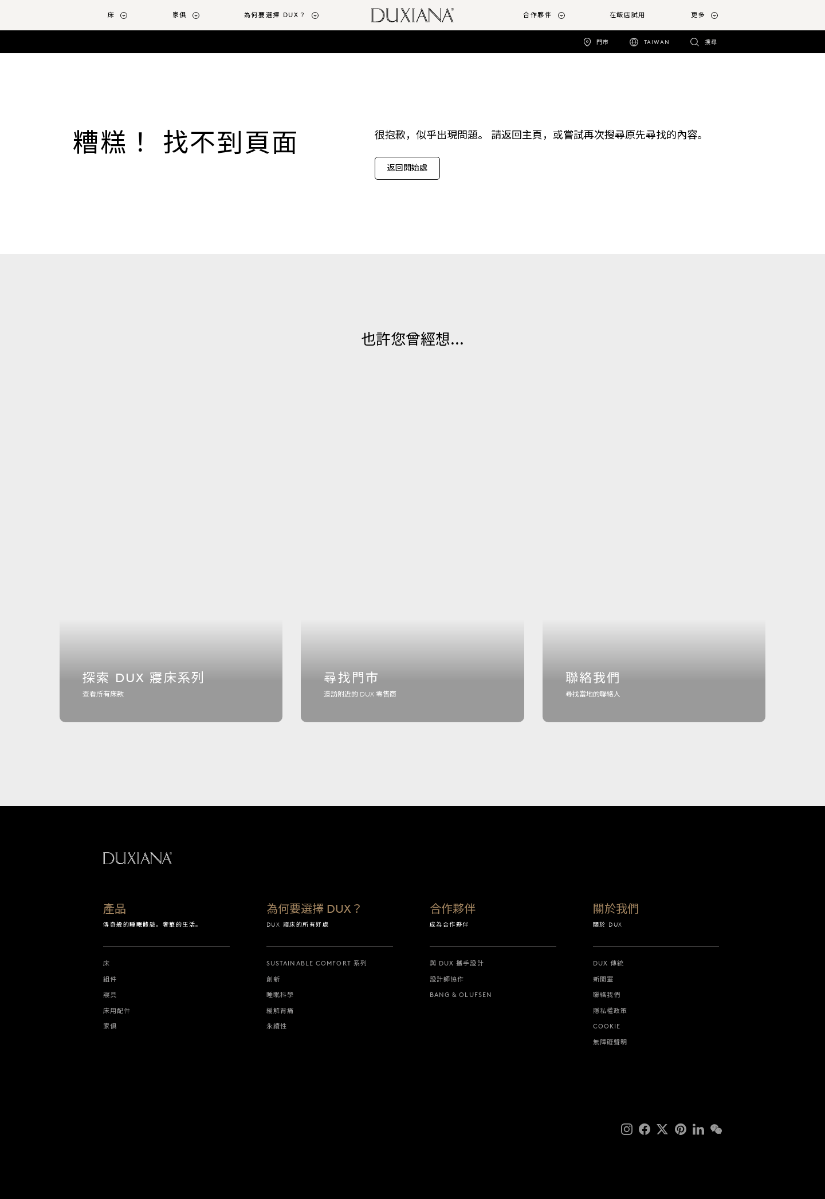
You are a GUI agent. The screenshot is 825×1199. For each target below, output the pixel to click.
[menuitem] (135, 15)
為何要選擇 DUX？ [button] (275, 15)
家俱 (110, 1026)
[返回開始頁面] (412, 15)
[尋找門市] (412, 593)
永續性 (276, 1026)
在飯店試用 (628, 15)
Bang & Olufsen (461, 995)
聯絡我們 (606, 995)
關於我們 (616, 909)
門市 (602, 42)
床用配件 (117, 1011)
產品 (114, 909)
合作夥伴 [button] (537, 15)
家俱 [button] (179, 15)
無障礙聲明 (610, 1042)
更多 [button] (698, 15)
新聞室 (603, 979)
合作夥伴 (453, 909)
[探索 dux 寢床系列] (171, 593)
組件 (110, 979)
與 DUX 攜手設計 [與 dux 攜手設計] (457, 963)
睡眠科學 (280, 995)
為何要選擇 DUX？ (314, 909)
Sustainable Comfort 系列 (316, 963)
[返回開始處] (407, 168)
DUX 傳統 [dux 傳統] (608, 963)
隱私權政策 (610, 1011)
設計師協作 (447, 979)
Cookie (607, 1026)
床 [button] (111, 15)
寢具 (110, 995)
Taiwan (657, 42)
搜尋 (711, 42)
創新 (273, 979)
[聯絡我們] (654, 593)
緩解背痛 (280, 1011)
